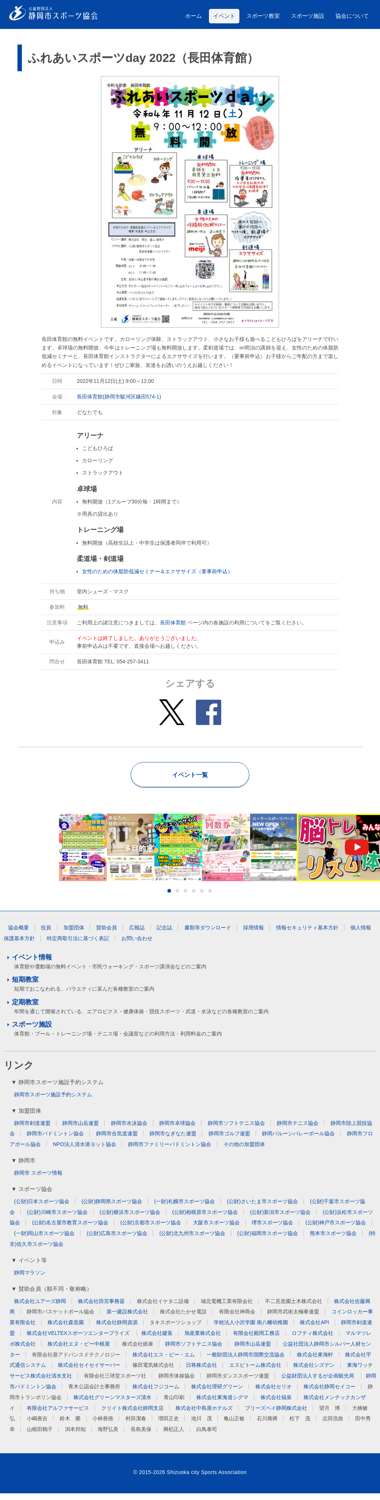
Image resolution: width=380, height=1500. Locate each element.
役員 (46, 934)
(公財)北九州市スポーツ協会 (192, 1240)
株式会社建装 (157, 1340)
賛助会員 (106, 934)
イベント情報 (32, 964)
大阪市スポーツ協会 (216, 1229)
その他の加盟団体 (244, 1151)
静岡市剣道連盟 (32, 1130)
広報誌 (137, 934)
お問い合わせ (137, 945)
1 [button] (169, 897)
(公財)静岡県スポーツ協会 (112, 1208)
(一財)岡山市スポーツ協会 (44, 1240)
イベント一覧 (190, 775)
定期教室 (25, 1008)
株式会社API (314, 1329)
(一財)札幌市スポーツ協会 (184, 1208)
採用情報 (253, 934)
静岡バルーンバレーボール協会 (298, 1140)
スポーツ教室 (263, 16)
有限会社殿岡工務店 (256, 1340)
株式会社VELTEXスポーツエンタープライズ (79, 1340)
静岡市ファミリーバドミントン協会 (169, 1151)
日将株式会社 (201, 1372)
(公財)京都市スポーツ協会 (150, 1229)
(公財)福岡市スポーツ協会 (267, 1240)
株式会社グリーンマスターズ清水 (112, 1404)
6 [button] (210, 897)
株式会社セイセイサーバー (89, 1372)
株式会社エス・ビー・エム (163, 1361)
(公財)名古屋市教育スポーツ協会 (70, 1229)
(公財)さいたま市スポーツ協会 (262, 1208)
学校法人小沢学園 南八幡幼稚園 (251, 1329)
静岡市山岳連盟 (80, 1130)
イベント (224, 16)
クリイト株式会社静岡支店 (132, 1414)
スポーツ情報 (46, 1179)
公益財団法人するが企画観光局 (318, 1382)
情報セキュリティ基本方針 (307, 934)
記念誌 (164, 934)
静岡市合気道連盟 (117, 1140)
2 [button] (177, 897)
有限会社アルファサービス (58, 1414)
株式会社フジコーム (155, 1393)
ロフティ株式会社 (312, 1340)
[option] (190, 851)
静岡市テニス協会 (297, 1130)
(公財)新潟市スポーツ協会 (280, 1219)
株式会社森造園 (66, 1329)
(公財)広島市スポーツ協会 (117, 1240)
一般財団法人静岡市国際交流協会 (246, 1361)
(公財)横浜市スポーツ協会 (129, 1219)
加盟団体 (73, 934)
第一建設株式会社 (127, 1318)
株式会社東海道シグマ (222, 1404)
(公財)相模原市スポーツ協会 (205, 1219)
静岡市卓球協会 (177, 1130)
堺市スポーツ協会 (272, 1229)
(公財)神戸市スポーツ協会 (335, 1229)
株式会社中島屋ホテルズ (204, 1414)
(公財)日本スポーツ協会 (41, 1208)
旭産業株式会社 (202, 1340)
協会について (352, 16)
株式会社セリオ (273, 1393)
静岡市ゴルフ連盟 (229, 1140)
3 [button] (185, 897)
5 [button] (202, 897)
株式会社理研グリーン (217, 1393)
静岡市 (22, 1179)
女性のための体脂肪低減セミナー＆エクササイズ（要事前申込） (157, 571)
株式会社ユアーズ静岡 (40, 1307)
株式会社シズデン (314, 1372)
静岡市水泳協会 (129, 1130)
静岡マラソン (29, 1279)
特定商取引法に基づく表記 (78, 945)
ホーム (193, 16)
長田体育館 (173, 623)
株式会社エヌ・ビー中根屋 (79, 1350)
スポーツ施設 (307, 16)
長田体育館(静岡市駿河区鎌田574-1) (119, 397)
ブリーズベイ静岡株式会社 (276, 1414)
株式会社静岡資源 (117, 1329)
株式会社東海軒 (315, 1361)
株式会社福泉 (276, 1404)
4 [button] (194, 897)
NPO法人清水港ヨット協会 (84, 1151)
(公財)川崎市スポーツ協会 (57, 1219)
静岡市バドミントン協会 (55, 1140)
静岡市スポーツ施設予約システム (53, 1101)
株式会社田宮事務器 (101, 1307)
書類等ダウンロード (207, 934)
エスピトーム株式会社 (255, 1372)
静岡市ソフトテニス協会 (236, 1130)
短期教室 (25, 986)
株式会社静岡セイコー (330, 1393)
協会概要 (18, 934)
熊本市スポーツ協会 (333, 1240)
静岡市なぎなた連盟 (173, 1140)
